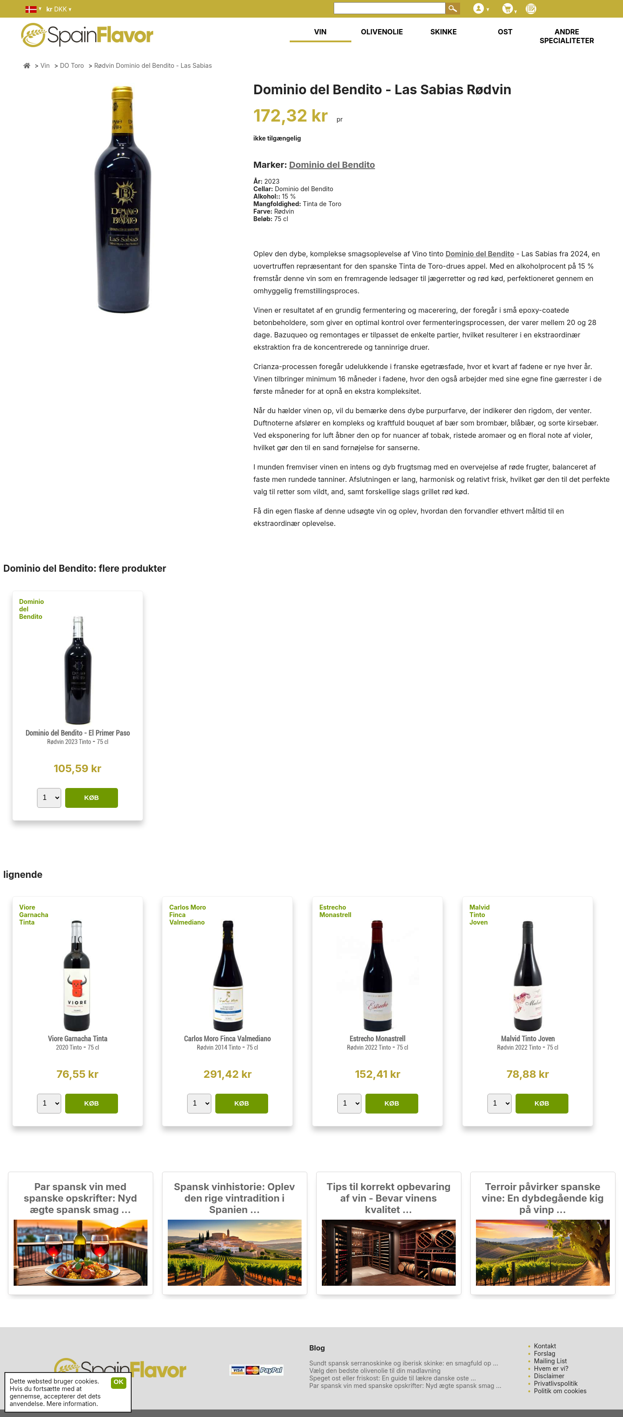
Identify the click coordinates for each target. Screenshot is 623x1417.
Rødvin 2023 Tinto (69, 741)
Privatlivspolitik (556, 1383)
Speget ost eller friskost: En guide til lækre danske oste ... (393, 1378)
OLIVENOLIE (382, 31)
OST (505, 31)
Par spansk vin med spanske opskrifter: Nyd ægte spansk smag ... (80, 1198)
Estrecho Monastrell (335, 910)
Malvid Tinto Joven (479, 914)
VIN (320, 31)
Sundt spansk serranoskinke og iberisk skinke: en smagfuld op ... (404, 1363)
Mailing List (550, 1361)
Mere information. (72, 1403)
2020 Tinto (69, 1047)
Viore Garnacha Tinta (33, 914)
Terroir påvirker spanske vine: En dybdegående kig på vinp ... (543, 1198)
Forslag (545, 1353)
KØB (91, 797)
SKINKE (444, 31)
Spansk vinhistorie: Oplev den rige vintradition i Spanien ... (234, 1198)
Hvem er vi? (551, 1368)
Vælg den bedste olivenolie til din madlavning (375, 1370)
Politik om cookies (560, 1391)
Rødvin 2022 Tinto (369, 1047)
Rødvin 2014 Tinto (219, 1047)
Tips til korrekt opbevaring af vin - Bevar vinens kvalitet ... (389, 1198)
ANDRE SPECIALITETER (567, 36)
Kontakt (545, 1346)
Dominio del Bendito (332, 164)
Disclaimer (549, 1376)
